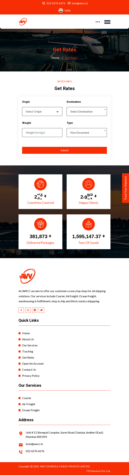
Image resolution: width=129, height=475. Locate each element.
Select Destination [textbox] (81, 111)
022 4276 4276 (56, 3)
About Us (28, 339)
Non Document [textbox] (79, 132)
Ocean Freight (31, 410)
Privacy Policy (31, 375)
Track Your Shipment (125, 188)
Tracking (27, 351)
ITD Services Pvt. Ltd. (98, 470)
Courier (26, 398)
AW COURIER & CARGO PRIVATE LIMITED (65, 466)
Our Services (30, 345)
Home (55, 57)
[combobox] (87, 111)
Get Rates (28, 357)
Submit (65, 150)
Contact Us (29, 369)
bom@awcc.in (80, 3)
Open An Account (33, 363)
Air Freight (28, 404)
